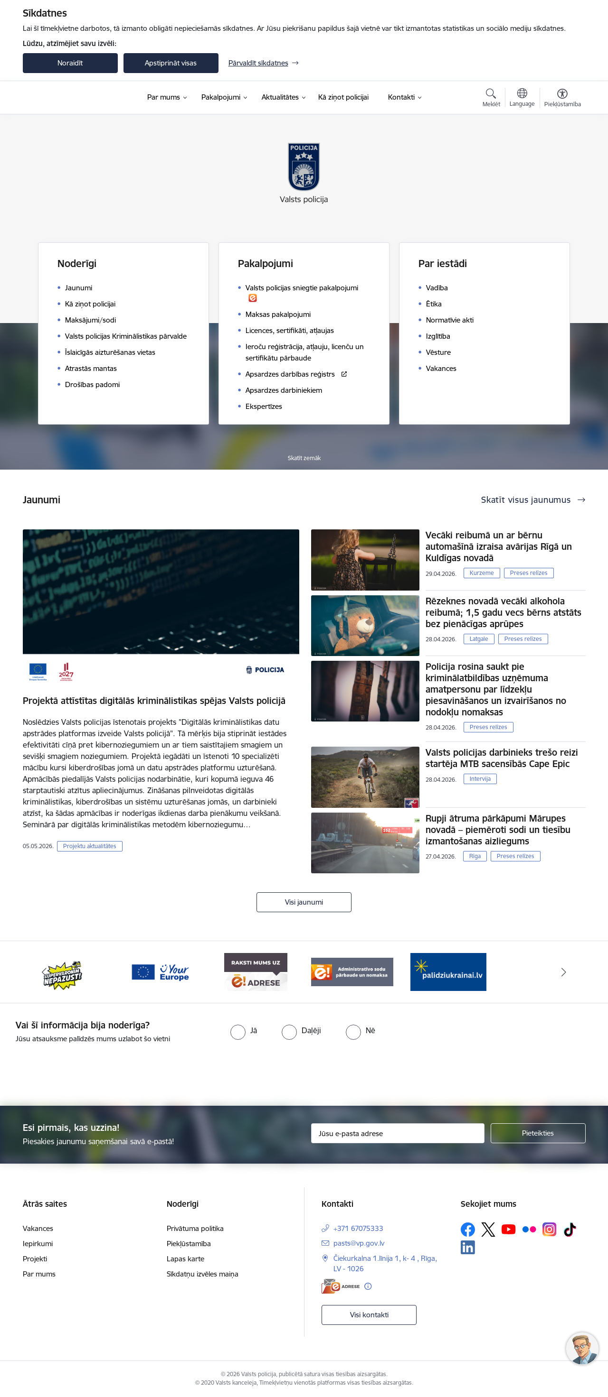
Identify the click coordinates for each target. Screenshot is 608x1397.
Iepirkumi (38, 1243)
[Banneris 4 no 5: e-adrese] (255, 971)
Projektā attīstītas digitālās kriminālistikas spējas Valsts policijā (154, 700)
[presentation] (321, 1070)
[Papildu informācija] (367, 1286)
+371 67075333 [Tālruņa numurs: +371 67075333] (358, 1228)
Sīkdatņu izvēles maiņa (202, 1273)
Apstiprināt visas (171, 62)
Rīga (475, 856)
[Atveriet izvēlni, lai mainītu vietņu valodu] (522, 99)
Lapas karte (185, 1258)
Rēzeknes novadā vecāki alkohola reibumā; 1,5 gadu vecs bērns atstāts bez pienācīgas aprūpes (503, 612)
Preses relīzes (529, 572)
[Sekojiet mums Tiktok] (570, 1229)
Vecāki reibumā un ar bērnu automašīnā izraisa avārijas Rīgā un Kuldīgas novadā (499, 546)
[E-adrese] (341, 1286)
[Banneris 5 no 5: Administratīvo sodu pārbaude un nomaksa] (352, 971)
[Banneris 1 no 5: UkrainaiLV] (448, 971)
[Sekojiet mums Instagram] (549, 1229)
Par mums (39, 1273)
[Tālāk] (564, 972)
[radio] (243, 1030)
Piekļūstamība (189, 1243)
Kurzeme (482, 572)
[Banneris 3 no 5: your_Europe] (160, 971)
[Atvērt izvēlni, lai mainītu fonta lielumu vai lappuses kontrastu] (563, 99)
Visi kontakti (369, 1314)
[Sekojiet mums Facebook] (468, 1229)
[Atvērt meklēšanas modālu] (491, 99)
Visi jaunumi (304, 902)
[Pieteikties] (538, 1133)
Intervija (480, 778)
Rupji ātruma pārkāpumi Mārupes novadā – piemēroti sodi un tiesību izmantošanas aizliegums (498, 830)
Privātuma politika (195, 1228)
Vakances (38, 1228)
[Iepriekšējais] (45, 972)
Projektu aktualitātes (89, 846)
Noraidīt (70, 62)
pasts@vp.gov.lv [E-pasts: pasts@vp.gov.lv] (358, 1243)
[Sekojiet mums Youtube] (509, 1229)
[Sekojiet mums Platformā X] (488, 1229)
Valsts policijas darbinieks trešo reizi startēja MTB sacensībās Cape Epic (502, 758)
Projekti (35, 1258)
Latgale (479, 638)
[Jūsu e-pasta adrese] (397, 1133)
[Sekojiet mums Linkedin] (468, 1247)
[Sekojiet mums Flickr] (529, 1229)
